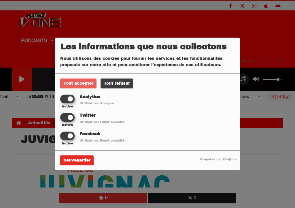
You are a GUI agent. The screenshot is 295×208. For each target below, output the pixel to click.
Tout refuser (117, 83)
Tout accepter (78, 83)
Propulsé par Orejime (218, 159)
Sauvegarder (76, 160)
